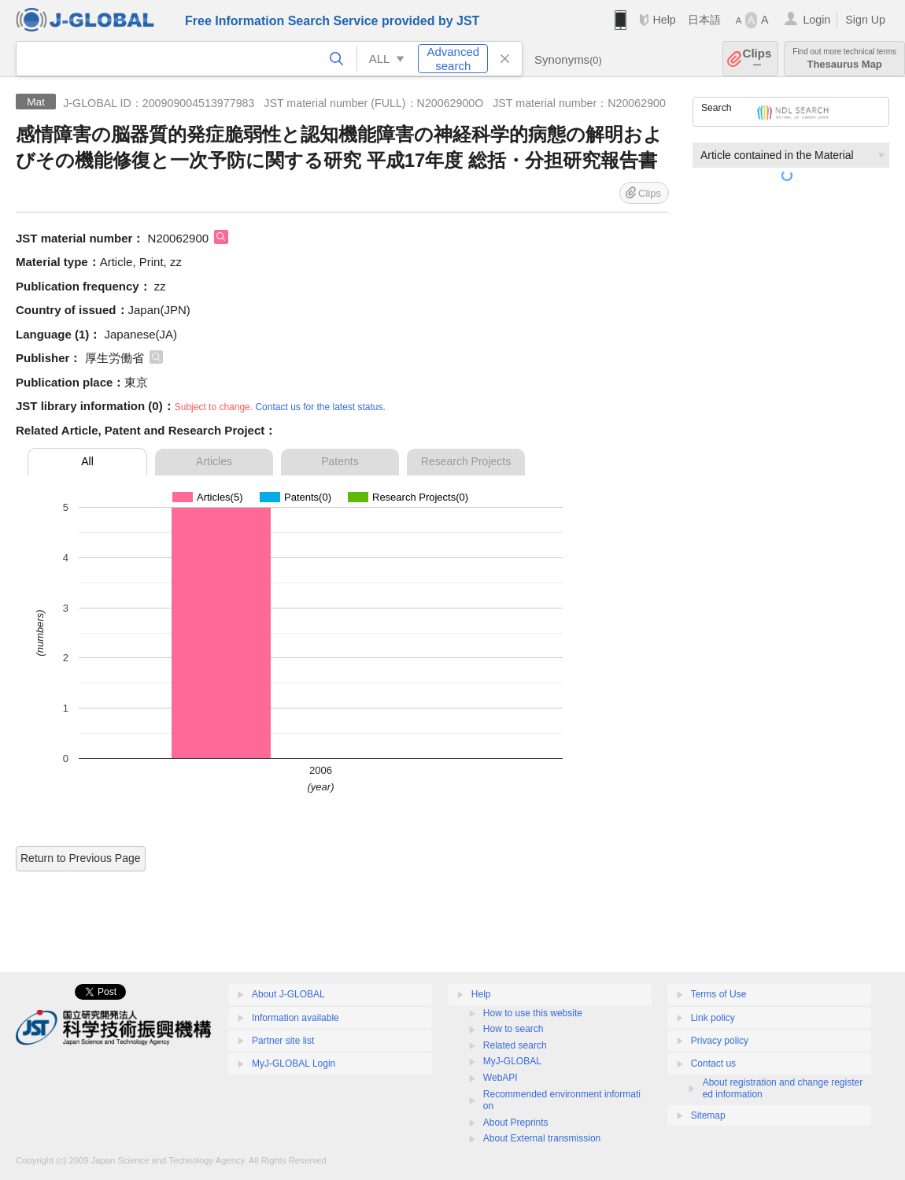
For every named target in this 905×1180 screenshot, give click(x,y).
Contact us (713, 1063)
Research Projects (466, 461)
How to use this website (532, 1013)
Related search (515, 1045)
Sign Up (865, 19)
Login (816, 19)
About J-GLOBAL (288, 994)
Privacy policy (719, 1040)
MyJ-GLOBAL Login (293, 1063)
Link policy (713, 1017)
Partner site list (283, 1040)
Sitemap (708, 1115)
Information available (295, 1017)
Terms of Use (719, 994)
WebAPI (500, 1077)
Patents (339, 461)
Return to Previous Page (80, 858)
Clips (757, 58)
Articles (214, 461)
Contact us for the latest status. (320, 406)
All (87, 461)
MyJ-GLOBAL (512, 1061)
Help (663, 19)
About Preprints (516, 1122)
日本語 (704, 19)
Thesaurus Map (844, 58)
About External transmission (541, 1138)
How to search (513, 1028)
